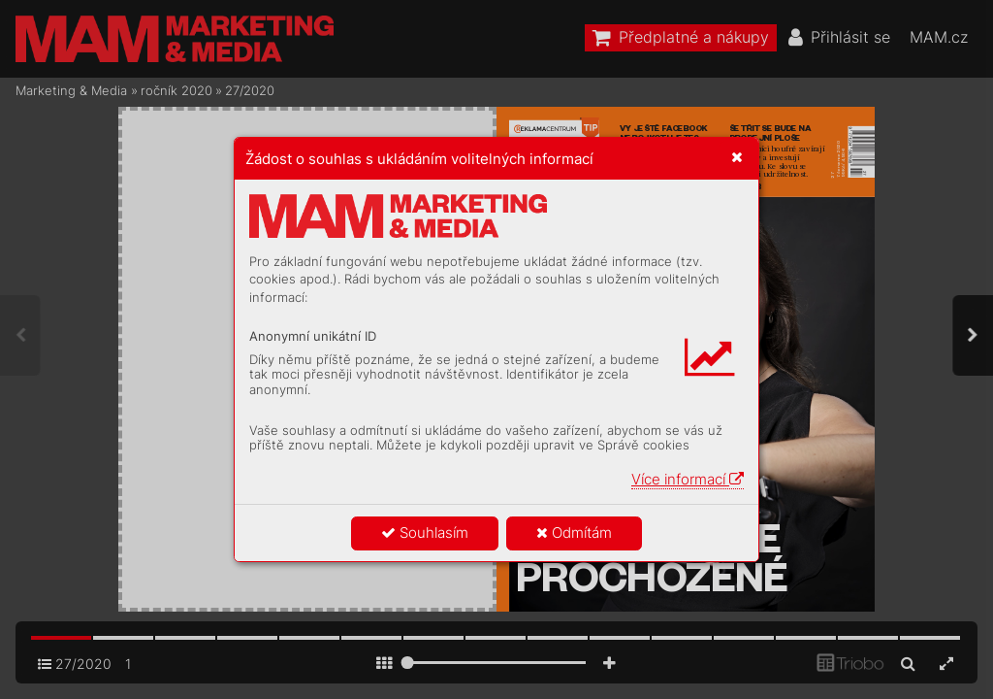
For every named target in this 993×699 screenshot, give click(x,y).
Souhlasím (424, 532)
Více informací (687, 479)
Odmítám (574, 532)
